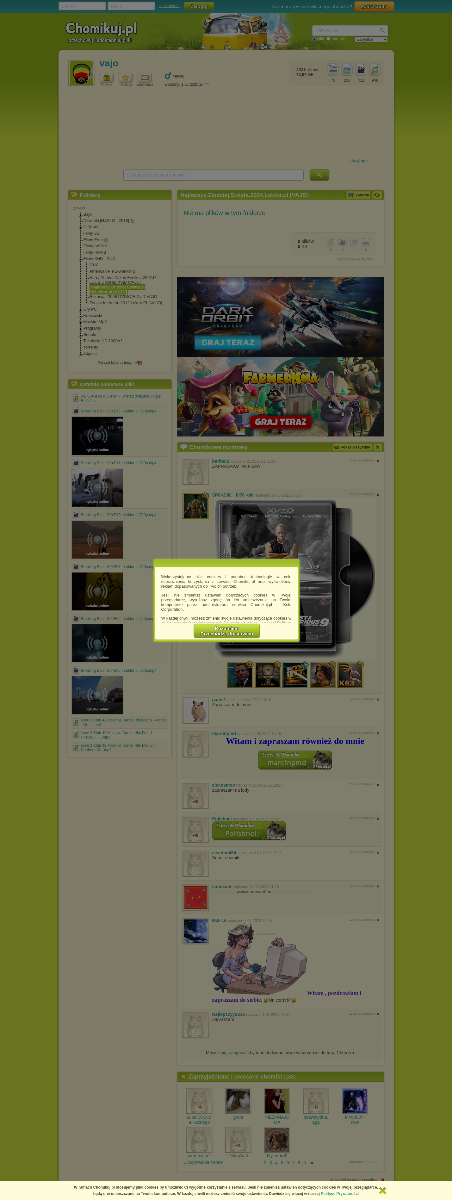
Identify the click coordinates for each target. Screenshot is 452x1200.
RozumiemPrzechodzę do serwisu (227, 631)
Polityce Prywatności (340, 1193)
